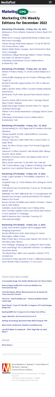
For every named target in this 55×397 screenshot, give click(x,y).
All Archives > (7, 345)
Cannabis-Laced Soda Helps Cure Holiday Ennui (23, 207)
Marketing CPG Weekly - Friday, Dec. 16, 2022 (24, 125)
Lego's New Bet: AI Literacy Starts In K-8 (19, 316)
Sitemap (24, 367)
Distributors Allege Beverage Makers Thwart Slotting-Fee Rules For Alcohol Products (26, 56)
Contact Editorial (41, 364)
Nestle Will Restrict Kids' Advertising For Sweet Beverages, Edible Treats (23, 234)
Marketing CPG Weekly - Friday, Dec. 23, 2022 (24, 68)
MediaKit (30, 364)
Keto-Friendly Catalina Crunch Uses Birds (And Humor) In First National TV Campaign (26, 212)
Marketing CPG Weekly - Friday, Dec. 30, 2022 (24, 29)
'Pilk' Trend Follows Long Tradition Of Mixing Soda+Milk (27, 165)
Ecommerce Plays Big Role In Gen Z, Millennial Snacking (27, 258)
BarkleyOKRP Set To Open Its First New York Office (23, 312)
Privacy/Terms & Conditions (22, 370)
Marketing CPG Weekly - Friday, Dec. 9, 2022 (23, 173)
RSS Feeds (15, 367)
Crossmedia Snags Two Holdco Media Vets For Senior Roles (27, 281)
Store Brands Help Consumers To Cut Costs (22, 261)
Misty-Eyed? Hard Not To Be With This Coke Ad (23, 162)
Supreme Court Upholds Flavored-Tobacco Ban (23, 168)
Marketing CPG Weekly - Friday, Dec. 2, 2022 (23, 224)
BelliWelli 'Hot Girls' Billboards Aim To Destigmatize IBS (27, 193)
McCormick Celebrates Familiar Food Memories (22, 325)
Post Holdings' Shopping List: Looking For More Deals (26, 244)
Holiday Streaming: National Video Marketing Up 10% (24, 321)
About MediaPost (18, 364)
